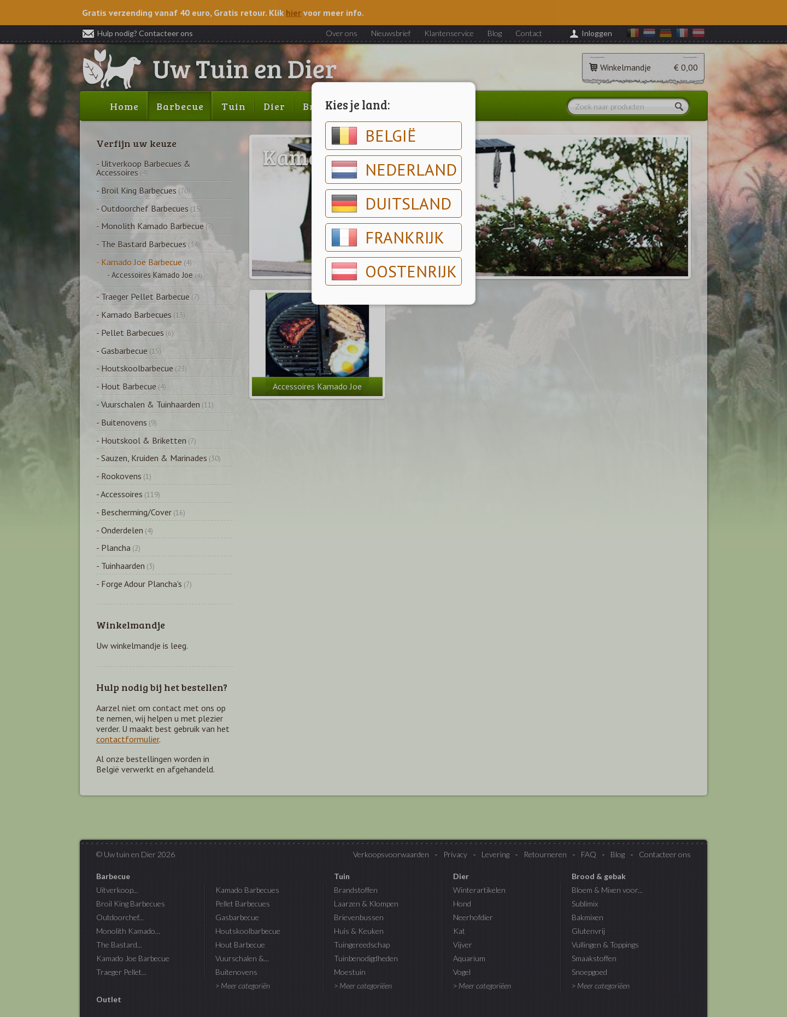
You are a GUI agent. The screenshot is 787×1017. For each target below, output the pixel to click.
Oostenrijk (394, 271)
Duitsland (391, 203)
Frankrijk (387, 237)
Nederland (394, 169)
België (373, 136)
